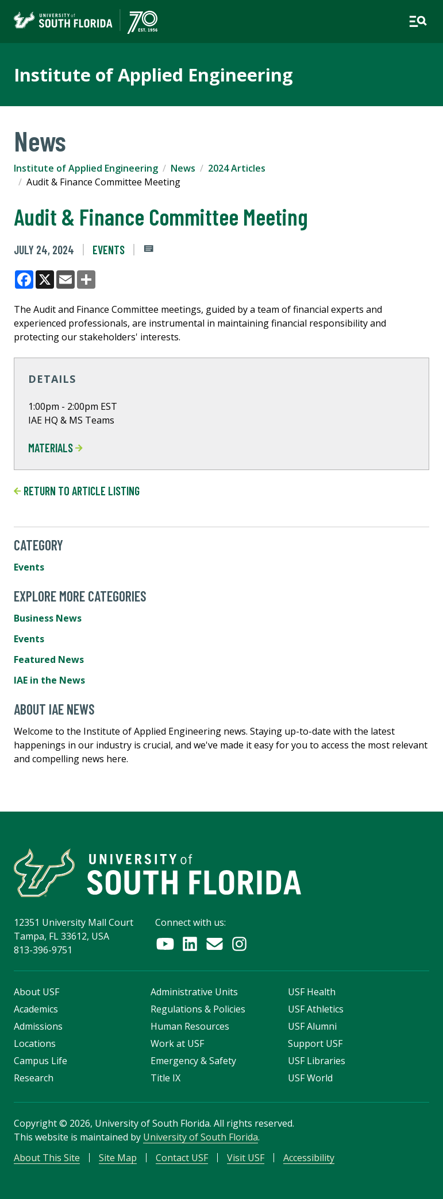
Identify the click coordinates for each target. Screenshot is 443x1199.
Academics (36, 1009)
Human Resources (190, 1026)
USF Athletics (316, 1009)
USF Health (312, 991)
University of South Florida (200, 1137)
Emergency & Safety (193, 1060)
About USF (36, 991)
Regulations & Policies (198, 1009)
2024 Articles (236, 168)
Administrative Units (194, 991)
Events (109, 250)
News (183, 168)
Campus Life (40, 1060)
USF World (310, 1078)
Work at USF (177, 1043)
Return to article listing (77, 491)
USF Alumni (312, 1026)
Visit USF (245, 1157)
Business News (48, 618)
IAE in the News (49, 680)
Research (33, 1078)
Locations (35, 1043)
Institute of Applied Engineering (86, 168)
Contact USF (182, 1157)
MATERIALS (55, 448)
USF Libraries (316, 1060)
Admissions (38, 1026)
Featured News (49, 659)
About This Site (47, 1157)
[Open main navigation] (418, 21)
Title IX (165, 1078)
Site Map (118, 1157)
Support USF (315, 1043)
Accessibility (308, 1157)
